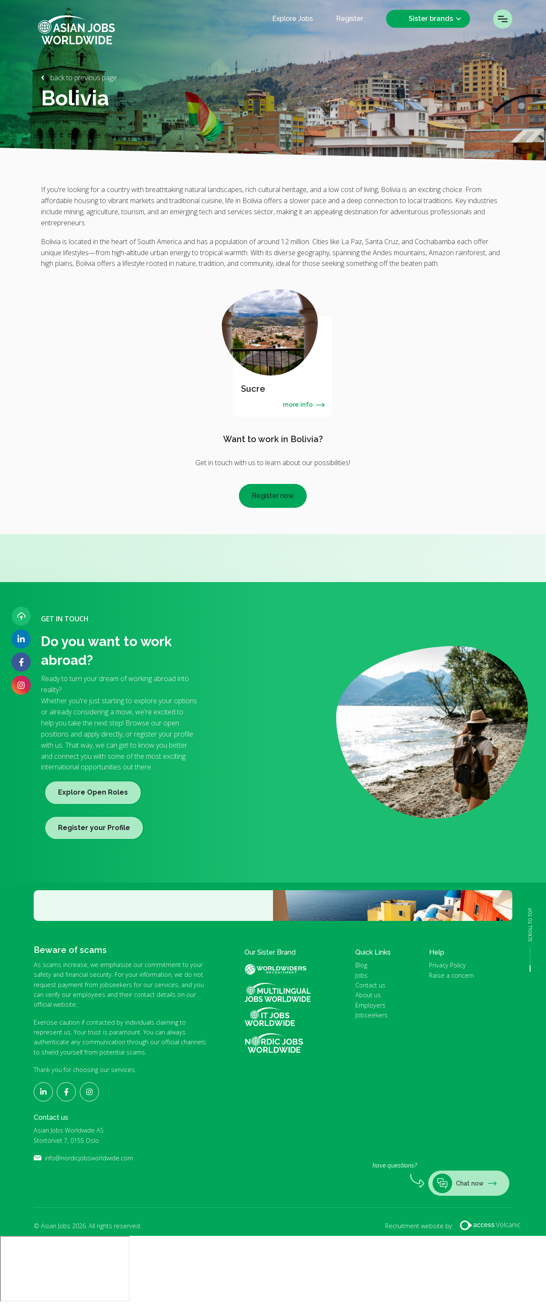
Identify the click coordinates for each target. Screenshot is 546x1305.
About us (368, 995)
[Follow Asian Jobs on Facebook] (21, 662)
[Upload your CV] (21, 616)
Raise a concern (451, 975)
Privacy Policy (447, 965)
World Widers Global (280, 969)
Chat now (465, 1183)
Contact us (370, 985)
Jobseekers (371, 1015)
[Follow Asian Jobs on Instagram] (21, 685)
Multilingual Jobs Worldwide (277, 992)
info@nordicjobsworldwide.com (89, 1158)
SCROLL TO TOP (530, 925)
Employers (370, 1005)
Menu (502, 19)
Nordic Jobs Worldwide (274, 1043)
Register (349, 18)
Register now (273, 496)
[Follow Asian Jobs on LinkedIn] (21, 639)
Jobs (361, 975)
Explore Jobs (292, 18)
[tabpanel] (282, 366)
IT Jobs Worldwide (277, 1016)
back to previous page (83, 77)
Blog (361, 965)
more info (304, 404)
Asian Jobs (76, 29)
